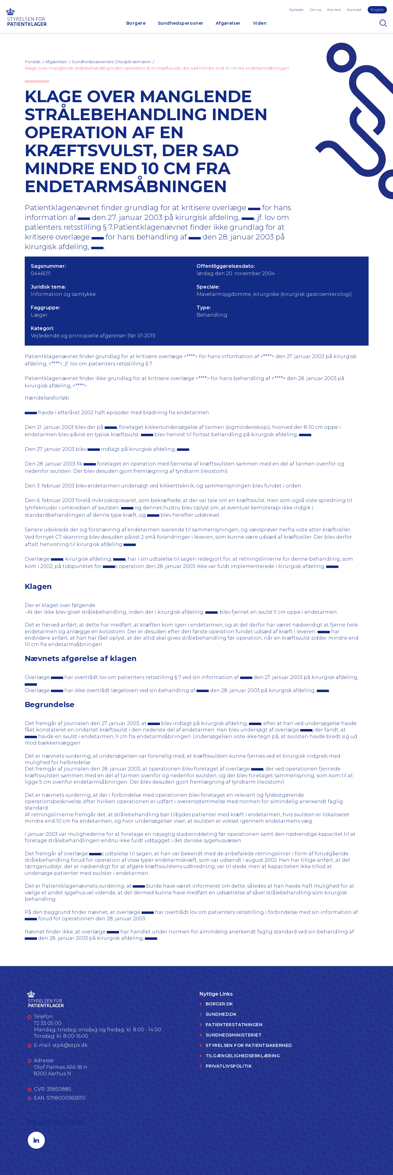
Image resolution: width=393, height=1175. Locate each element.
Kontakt (354, 9)
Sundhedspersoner (181, 23)
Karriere (334, 9)
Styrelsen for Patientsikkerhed (249, 1045)
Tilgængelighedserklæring (243, 1055)
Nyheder (296, 9)
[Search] (383, 23)
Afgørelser (228, 23)
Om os (315, 9)
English (377, 9)
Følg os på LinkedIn (56, 1122)
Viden (260, 23)
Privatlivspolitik (229, 1066)
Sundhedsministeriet (233, 1035)
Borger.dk (219, 1004)
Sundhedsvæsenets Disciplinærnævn (111, 61)
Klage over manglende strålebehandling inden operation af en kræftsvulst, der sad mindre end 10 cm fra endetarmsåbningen (157, 68)
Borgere (136, 23)
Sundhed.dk (221, 1014)
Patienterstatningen (234, 1024)
